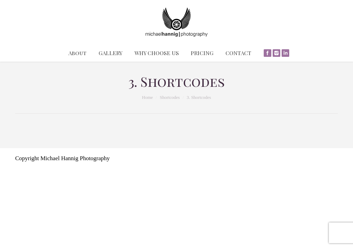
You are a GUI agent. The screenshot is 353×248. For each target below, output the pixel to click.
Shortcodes (170, 97)
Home (147, 97)
